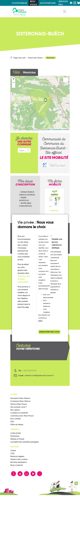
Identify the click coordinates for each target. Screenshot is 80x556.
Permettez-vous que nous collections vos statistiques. (57, 243)
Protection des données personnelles (24, 279)
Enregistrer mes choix (49, 332)
